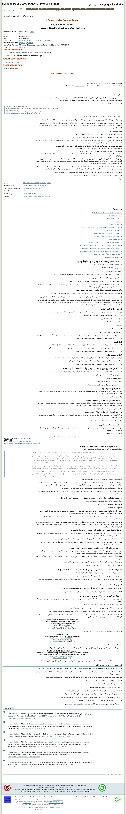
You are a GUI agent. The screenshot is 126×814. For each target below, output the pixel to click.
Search (32, 9)
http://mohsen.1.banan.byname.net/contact (37, 196)
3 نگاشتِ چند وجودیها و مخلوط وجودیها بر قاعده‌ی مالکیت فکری (102, 227)
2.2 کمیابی (118, 221)
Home (20, 9)
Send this (117, 773)
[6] (4, 759)
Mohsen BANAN (24, 47)
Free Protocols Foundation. (63, 786)
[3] (4, 732)
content (21, 11)
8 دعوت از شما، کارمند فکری (112, 257)
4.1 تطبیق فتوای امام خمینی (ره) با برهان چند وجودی (105, 242)
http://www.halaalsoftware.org (62, 640)
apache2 (58, 806)
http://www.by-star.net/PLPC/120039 (60, 629)
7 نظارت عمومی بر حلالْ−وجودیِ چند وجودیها (108, 254)
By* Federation (54, 800)
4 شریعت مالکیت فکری (114, 239)
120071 (57, 11)
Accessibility (80, 9)
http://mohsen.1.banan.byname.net (34, 185)
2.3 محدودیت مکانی (115, 224)
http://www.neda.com (30, 191)
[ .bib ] (32, 32)
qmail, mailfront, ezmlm (41, 806)
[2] (4, 722)
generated (29, 11)
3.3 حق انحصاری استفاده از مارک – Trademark (107, 236)
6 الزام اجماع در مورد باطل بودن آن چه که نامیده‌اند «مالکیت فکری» (100, 251)
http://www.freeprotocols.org (32, 188)
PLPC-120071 (79, 85)
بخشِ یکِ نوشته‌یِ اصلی (104, 140)
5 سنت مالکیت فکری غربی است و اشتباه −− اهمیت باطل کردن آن (101, 245)
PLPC (50, 11)
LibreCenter (45, 796)
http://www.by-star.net (30, 194)
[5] (4, 749)
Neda (52, 796)
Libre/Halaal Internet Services (24, 796)
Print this (109, 773)
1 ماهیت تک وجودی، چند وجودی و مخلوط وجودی (107, 212)
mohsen (44, 11)
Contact (107, 9)
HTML (7, 56)
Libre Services (27, 801)
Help (95, 9)
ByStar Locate (62, 9)
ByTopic (21, 43)
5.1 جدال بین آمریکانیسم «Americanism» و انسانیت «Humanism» (101, 248)
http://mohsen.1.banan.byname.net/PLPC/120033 (22, 113)
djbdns (52, 806)
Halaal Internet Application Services (30, 800)
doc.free (36, 11)
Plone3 (31, 806)
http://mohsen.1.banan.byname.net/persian (37, 183)
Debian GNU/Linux (22, 806)
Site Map (45, 9)
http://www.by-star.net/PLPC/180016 (62, 656)
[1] (4, 712)
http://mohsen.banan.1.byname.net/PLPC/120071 (35, 40)
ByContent (29, 43)
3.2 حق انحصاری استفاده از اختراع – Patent (108, 233)
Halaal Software (58, 799)
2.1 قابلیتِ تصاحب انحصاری (113, 218)
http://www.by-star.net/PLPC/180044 (62, 638)
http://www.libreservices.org (59, 642)
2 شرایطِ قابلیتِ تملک (115, 215)
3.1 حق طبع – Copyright (114, 230)
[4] (4, 740)
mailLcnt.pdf (9, 62)
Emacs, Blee (38, 808)
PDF (6, 53)
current (64, 11)
